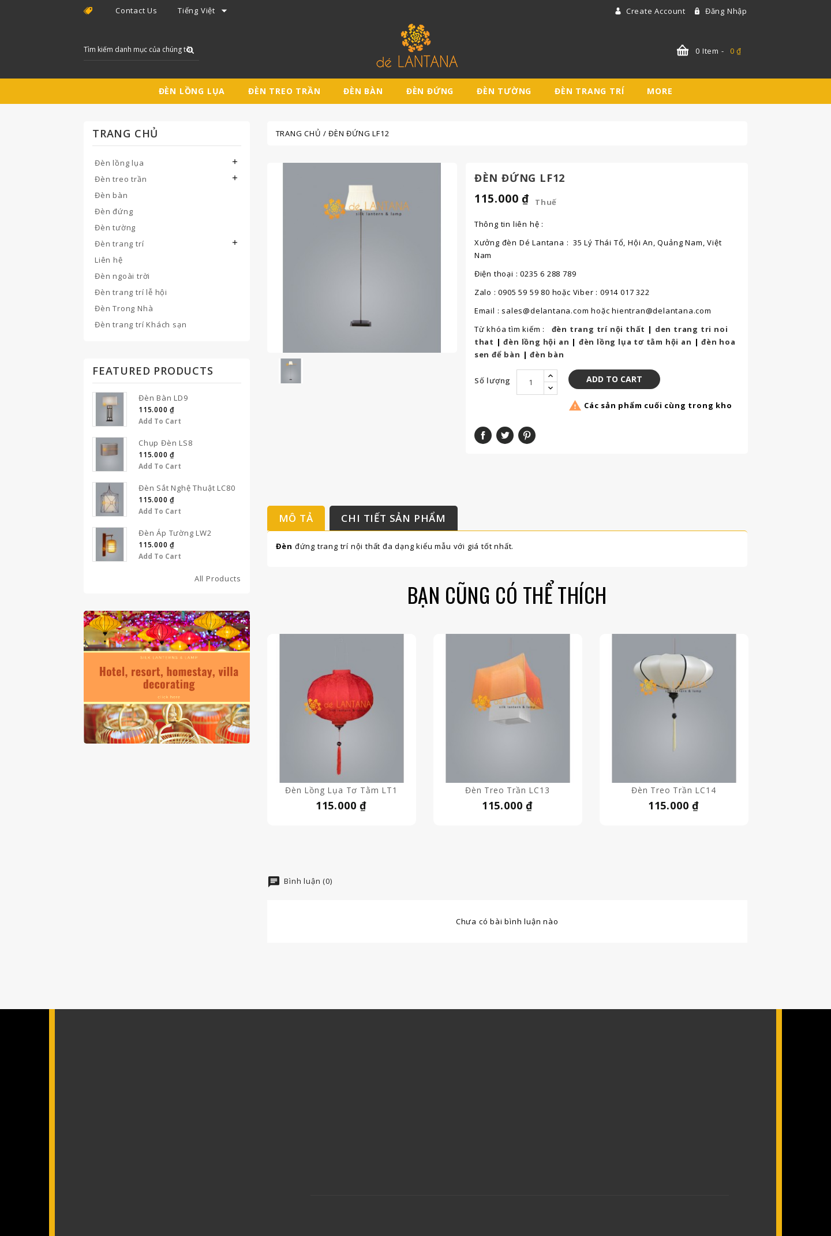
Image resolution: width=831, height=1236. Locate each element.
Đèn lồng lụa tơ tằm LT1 (341, 790)
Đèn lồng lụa (192, 90)
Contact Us (136, 10)
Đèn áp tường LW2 (175, 533)
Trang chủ (125, 133)
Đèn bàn (363, 90)
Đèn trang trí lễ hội (131, 292)
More (659, 90)
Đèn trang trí (589, 90)
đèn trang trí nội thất (599, 329)
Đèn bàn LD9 (163, 398)
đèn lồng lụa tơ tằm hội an (635, 342)
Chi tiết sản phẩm (393, 518)
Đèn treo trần (284, 90)
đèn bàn (547, 354)
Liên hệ (109, 260)
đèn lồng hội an (536, 342)
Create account (657, 11)
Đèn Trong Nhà (124, 308)
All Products (217, 578)
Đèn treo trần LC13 (507, 790)
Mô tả (296, 518)
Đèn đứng (430, 90)
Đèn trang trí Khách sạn (140, 324)
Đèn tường (504, 90)
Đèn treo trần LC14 (673, 790)
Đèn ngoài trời (122, 276)
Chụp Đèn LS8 (165, 443)
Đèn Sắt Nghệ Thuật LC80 (186, 488)
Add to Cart (159, 421)
